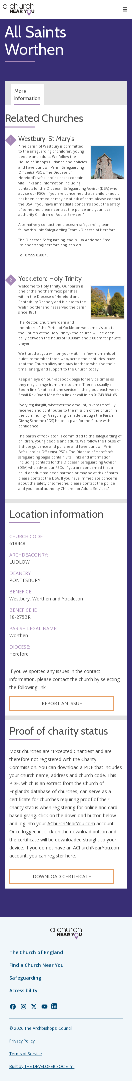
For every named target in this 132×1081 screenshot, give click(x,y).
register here (61, 855)
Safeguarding (25, 978)
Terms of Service (25, 1054)
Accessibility (23, 990)
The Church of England (36, 952)
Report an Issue (62, 703)
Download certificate (62, 876)
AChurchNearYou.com (71, 823)
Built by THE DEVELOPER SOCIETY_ (41, 1066)
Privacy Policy (22, 1041)
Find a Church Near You (36, 965)
